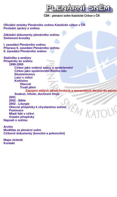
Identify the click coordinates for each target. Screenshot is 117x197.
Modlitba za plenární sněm (22, 130)
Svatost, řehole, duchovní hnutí (36, 93)
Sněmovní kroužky (17, 38)
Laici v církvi (23, 77)
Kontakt (9, 143)
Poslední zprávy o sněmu (22, 28)
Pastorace (16, 110)
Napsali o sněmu (15, 120)
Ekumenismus (24, 74)
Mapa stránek (13, 139)
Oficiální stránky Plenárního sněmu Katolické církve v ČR (44, 25)
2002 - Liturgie (19, 103)
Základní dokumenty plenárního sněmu (31, 34)
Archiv (8, 126)
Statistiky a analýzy (17, 57)
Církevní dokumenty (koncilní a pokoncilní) (34, 133)
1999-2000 (16, 64)
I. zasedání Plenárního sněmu (25, 44)
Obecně (25, 84)
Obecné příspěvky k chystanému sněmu (37, 107)
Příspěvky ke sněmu (18, 61)
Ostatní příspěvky (21, 116)
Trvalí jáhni (28, 87)
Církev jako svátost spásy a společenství (43, 67)
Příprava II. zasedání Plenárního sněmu (31, 48)
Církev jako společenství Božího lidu (40, 71)
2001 (12, 97)
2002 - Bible (17, 100)
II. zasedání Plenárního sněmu (25, 51)
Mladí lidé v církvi (21, 113)
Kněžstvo (21, 80)
